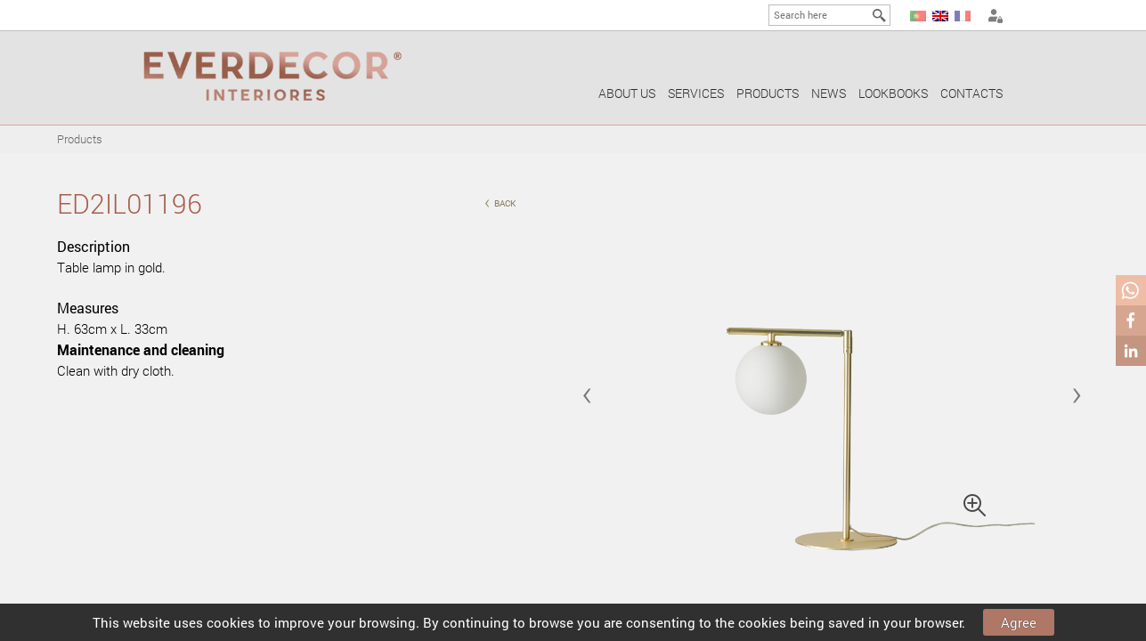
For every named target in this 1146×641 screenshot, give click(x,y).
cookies (231, 622)
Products (767, 93)
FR (963, 16)
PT (918, 16)
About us (626, 93)
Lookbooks (893, 93)
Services (696, 93)
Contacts (971, 93)
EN (940, 16)
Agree (1018, 622)
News (828, 93)
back (500, 201)
